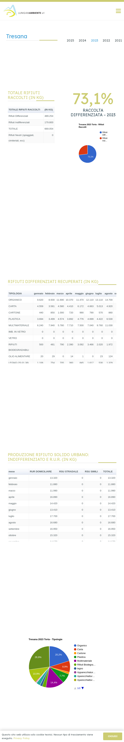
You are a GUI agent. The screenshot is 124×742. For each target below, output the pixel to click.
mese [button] (12, 471)
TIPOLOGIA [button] (15, 293)
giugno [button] (89, 293)
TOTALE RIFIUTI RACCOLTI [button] (24, 109)
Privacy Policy (21, 738)
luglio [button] (98, 293)
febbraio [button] (50, 293)
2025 (70, 40)
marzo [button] (60, 293)
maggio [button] (79, 293)
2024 (82, 40)
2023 (94, 40)
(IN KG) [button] (49, 109)
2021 (118, 40)
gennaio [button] (38, 293)
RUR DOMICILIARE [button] (41, 471)
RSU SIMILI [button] (91, 471)
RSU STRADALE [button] (68, 471)
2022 (106, 40)
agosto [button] (109, 293)
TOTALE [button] (108, 471)
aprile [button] (69, 293)
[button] (118, 10)
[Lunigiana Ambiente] (24, 11)
